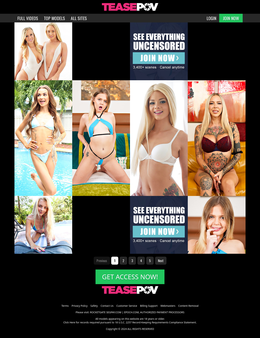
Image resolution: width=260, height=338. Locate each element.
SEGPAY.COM (113, 312)
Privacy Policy (79, 305)
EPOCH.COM (131, 312)
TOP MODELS (54, 18)
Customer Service (126, 305)
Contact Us (107, 305)
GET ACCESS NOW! (130, 276)
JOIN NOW (231, 18)
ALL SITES (79, 18)
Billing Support (148, 305)
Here (72, 322)
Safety (94, 305)
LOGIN (211, 18)
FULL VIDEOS (27, 18)
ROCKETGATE (97, 312)
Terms (65, 305)
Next (161, 260)
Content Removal (188, 305)
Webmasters (168, 305)
